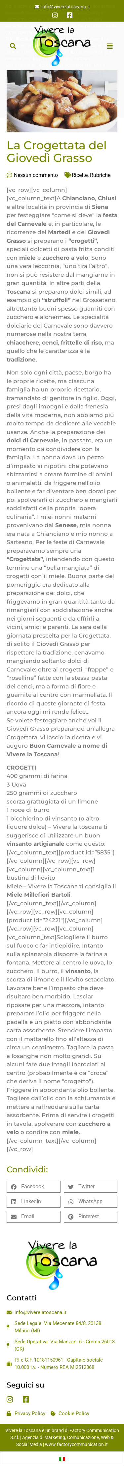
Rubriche (100, 175)
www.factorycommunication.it (76, 1444)
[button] (12, 46)
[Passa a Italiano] (62, 1458)
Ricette (80, 175)
